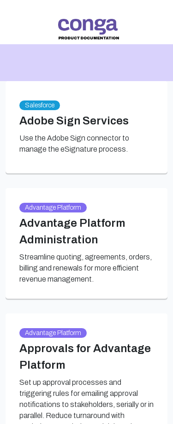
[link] (88, 29)
